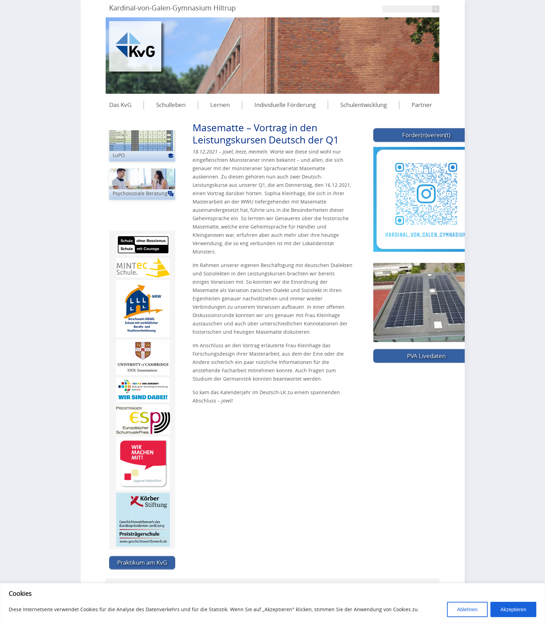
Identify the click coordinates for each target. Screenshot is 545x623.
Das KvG (120, 105)
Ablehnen (467, 609)
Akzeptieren (513, 609)
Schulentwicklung (363, 105)
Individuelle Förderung (285, 105)
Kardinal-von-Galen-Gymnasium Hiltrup (172, 8)
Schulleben (171, 105)
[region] (272, 603)
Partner (422, 105)
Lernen (220, 105)
